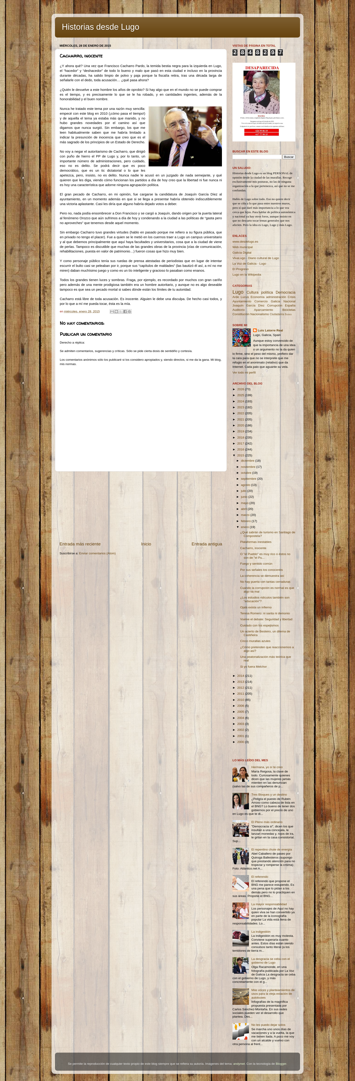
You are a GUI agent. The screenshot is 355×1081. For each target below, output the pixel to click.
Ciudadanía (277, 314)
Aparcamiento (263, 310)
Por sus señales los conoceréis (261, 570)
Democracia (285, 292)
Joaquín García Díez (248, 305)
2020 (241, 425)
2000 (241, 742)
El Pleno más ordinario (266, 822)
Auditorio (238, 310)
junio (244, 497)
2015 (241, 455)
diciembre (248, 460)
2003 (241, 724)
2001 (241, 736)
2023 (241, 407)
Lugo (237, 292)
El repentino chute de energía (271, 849)
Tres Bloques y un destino (269, 794)
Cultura (252, 292)
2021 (241, 419)
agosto (246, 485)
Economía (258, 297)
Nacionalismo (259, 314)
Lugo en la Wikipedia (246, 274)
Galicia (275, 301)
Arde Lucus (240, 297)
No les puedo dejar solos (268, 1025)
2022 (241, 413)
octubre (246, 472)
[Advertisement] (140, 506)
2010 (241, 700)
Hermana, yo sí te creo (267, 767)
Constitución (240, 314)
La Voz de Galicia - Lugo (249, 263)
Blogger (281, 1063)
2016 (241, 449)
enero (245, 527)
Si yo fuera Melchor (253, 666)
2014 (241, 675)
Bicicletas (288, 310)
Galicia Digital (241, 252)
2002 (241, 730)
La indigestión (260, 931)
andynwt (239, 1063)
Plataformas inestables (256, 542)
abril (244, 509)
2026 (241, 389)
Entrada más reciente (80, 544)
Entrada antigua (207, 544)
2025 (241, 395)
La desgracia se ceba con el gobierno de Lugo (270, 960)
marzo (245, 515)
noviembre (248, 467)
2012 (241, 687)
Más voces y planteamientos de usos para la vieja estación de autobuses (273, 993)
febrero (246, 521)
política (267, 292)
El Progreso (240, 269)
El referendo (259, 876)
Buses (288, 314)
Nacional (289, 301)
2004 (241, 718)
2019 (241, 431)
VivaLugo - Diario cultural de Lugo (255, 258)
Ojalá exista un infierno (256, 607)
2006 (241, 705)
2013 (241, 681)
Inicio (146, 544)
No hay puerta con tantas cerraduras (265, 581)
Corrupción (274, 305)
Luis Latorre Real (270, 330)
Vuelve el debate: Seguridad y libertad (266, 619)
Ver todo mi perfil (244, 372)
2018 (241, 437)
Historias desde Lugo (100, 27)
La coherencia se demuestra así (262, 575)
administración (276, 297)
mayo (245, 503)
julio (244, 491)
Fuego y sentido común (256, 563)
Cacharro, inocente (253, 548)
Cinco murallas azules (255, 641)
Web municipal (242, 247)
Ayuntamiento (241, 301)
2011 (241, 693)
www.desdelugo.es (245, 241)
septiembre (249, 478)
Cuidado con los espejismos (259, 625)
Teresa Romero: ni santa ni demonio (265, 613)
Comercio (261, 301)
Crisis (291, 297)
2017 (241, 443)
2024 (241, 401)
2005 (241, 711)
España (290, 305)
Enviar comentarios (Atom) (97, 553)
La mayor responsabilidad (269, 904)
